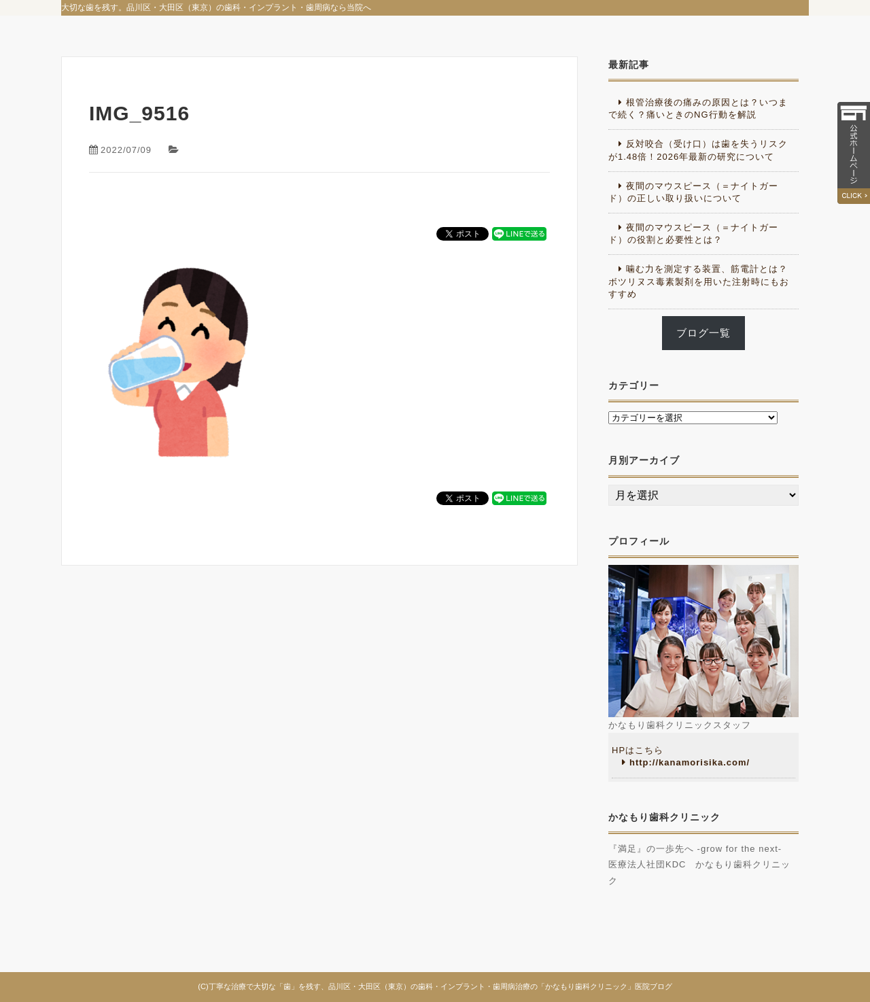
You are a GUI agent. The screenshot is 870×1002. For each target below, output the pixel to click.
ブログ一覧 (703, 333)
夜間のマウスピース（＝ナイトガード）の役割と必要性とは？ (693, 233)
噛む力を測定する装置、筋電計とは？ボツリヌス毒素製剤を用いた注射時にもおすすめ (698, 281)
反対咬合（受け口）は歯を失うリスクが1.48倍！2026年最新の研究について (698, 150)
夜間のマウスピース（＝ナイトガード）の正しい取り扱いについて (693, 192)
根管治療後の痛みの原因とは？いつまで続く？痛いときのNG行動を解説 (698, 108)
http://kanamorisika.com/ (689, 762)
